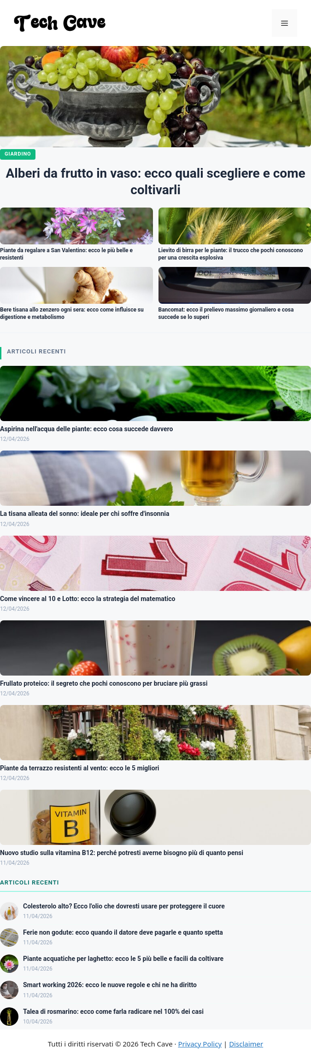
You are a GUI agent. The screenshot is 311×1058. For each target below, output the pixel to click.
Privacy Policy (200, 1043)
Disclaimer (246, 1043)
